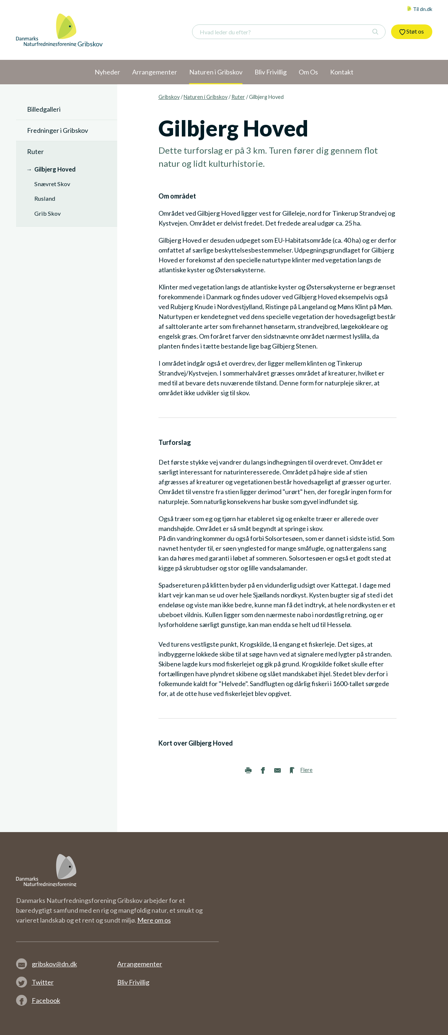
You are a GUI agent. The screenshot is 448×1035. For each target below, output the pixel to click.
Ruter (238, 97)
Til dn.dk (419, 9)
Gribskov (169, 97)
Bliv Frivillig (133, 982)
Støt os (411, 31)
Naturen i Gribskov (205, 97)
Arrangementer (139, 964)
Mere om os (154, 920)
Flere (306, 770)
